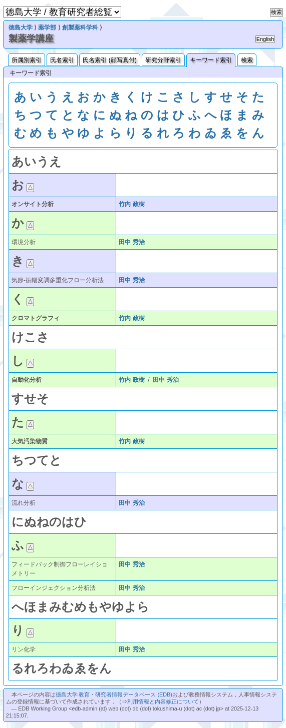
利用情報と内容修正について (163, 701)
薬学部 (47, 27)
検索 (247, 60)
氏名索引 (62, 60)
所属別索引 (27, 60)
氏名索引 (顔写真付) (109, 60)
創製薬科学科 (80, 27)
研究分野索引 (163, 60)
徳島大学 (21, 27)
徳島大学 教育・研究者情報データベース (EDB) (114, 694)
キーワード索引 (211, 60)
